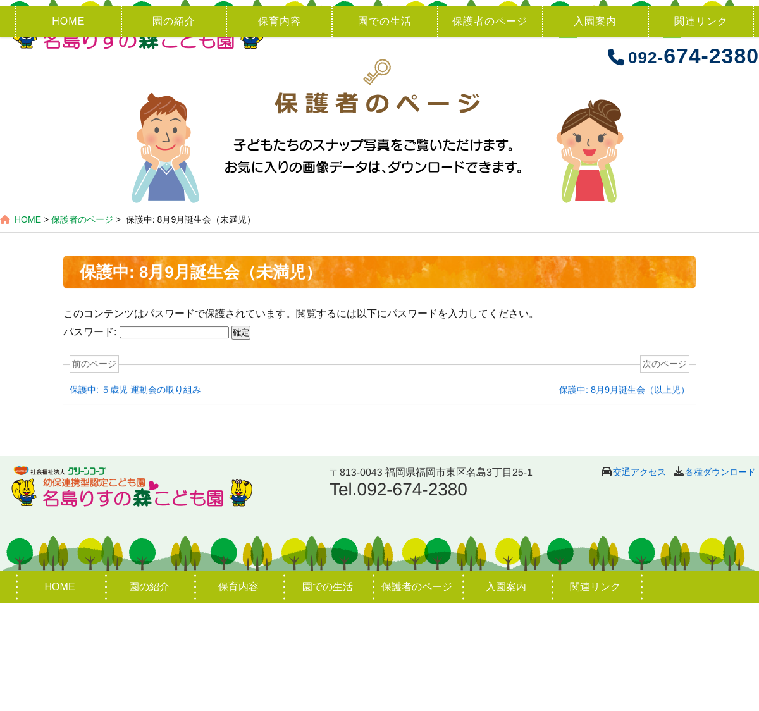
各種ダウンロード (720, 580)
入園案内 (595, 129)
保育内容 (279, 129)
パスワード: (146, 440)
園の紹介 (173, 129)
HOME (68, 129)
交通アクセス (639, 580)
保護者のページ (490, 129)
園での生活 (385, 129)
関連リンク (701, 129)
